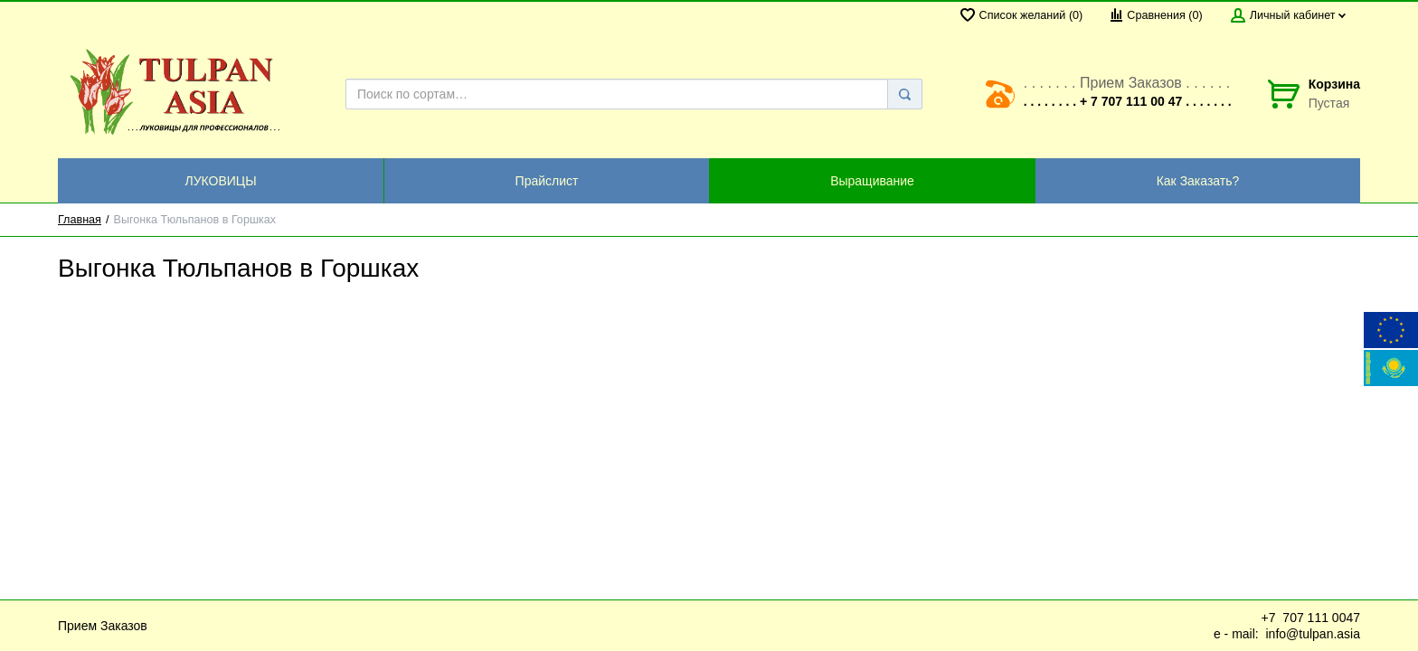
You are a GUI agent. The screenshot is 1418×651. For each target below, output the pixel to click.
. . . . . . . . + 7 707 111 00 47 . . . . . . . (1128, 101)
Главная (79, 219)
